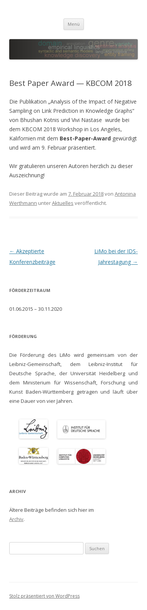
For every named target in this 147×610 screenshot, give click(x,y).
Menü (74, 24)
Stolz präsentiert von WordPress (44, 596)
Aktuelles (63, 202)
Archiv (16, 519)
